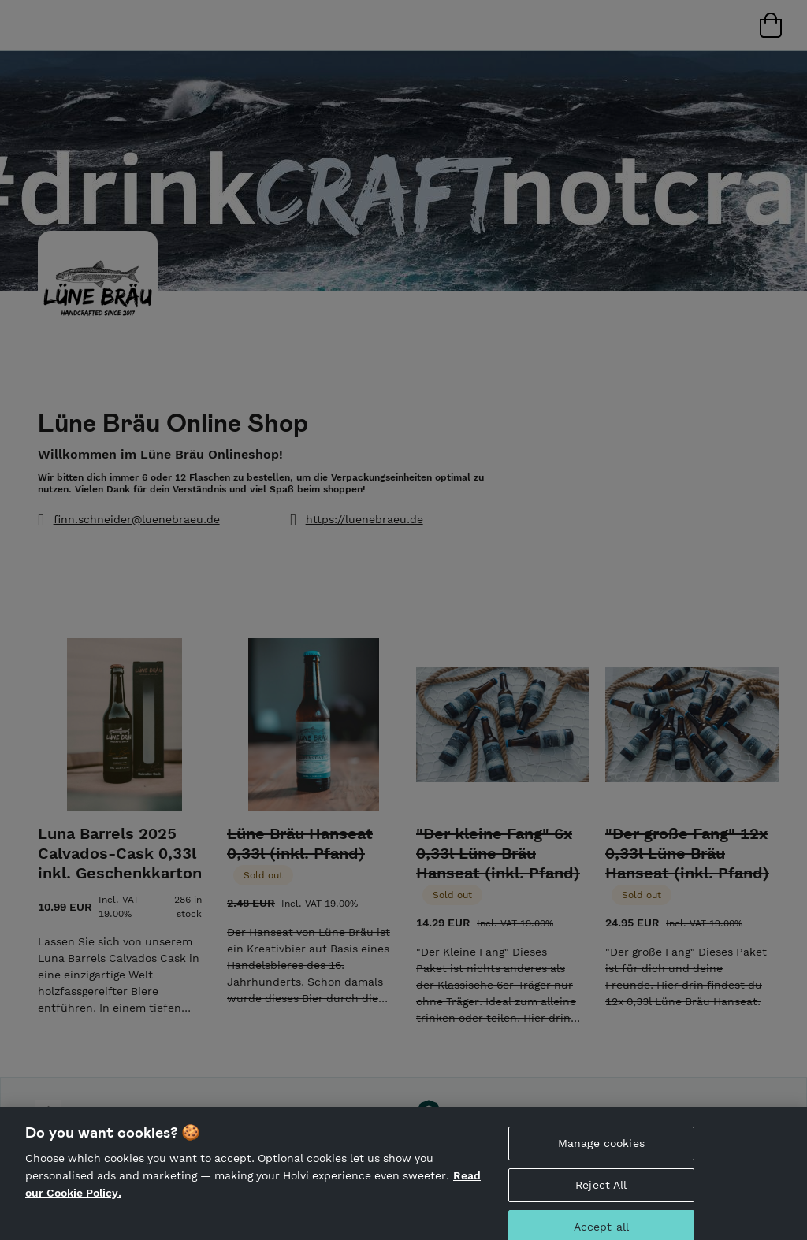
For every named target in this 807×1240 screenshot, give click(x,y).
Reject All (601, 1194)
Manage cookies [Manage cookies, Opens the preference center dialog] (601, 1152)
